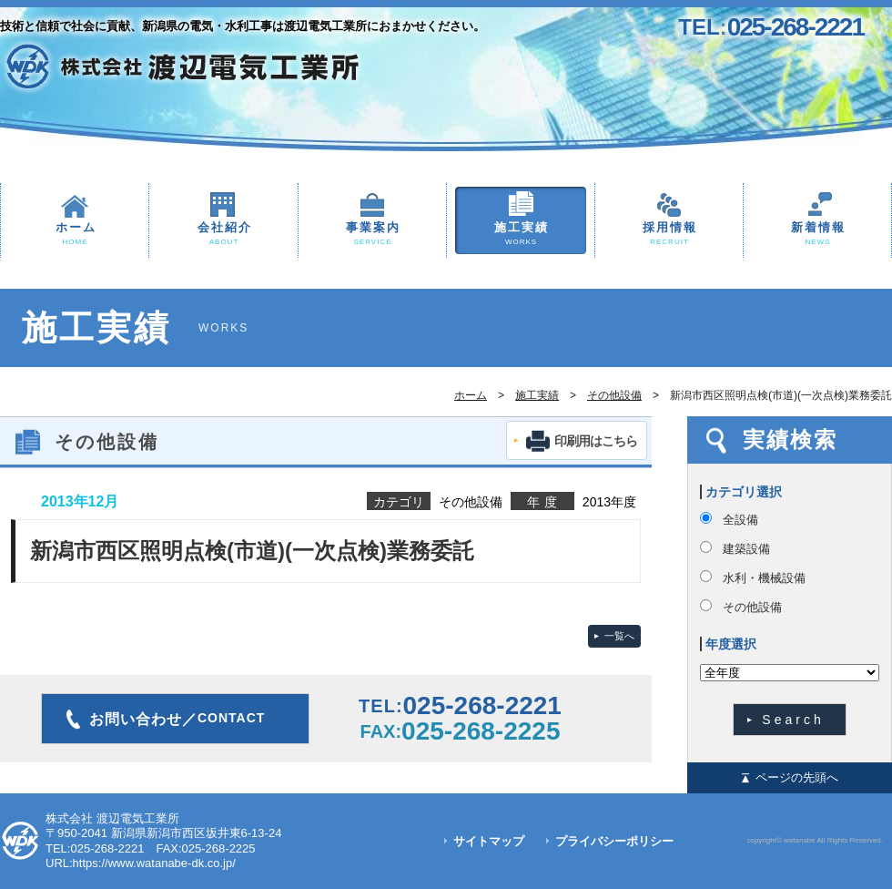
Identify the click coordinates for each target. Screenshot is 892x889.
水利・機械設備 (764, 578)
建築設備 (746, 549)
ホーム (74, 234)
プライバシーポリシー (614, 841)
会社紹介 (223, 234)
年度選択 (730, 644)
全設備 (740, 519)
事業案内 (372, 234)
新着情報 (817, 234)
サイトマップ (488, 841)
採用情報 (669, 234)
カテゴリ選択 (743, 492)
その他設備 (614, 395)
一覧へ (619, 635)
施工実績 (520, 234)
